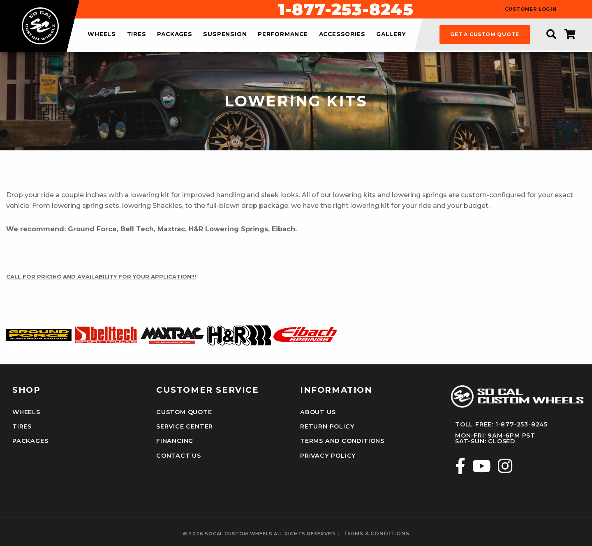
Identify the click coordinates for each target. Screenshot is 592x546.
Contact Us (178, 455)
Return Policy (327, 426)
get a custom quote (484, 34)
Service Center (184, 426)
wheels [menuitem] (102, 34)
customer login (531, 9)
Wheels (26, 412)
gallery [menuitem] (391, 34)
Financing (174, 441)
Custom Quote (184, 412)
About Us (317, 412)
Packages (30, 441)
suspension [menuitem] (225, 34)
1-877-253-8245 (346, 9)
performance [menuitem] (283, 34)
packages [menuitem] (174, 34)
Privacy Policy (328, 455)
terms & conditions (376, 533)
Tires (22, 426)
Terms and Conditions (342, 441)
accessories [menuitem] (342, 34)
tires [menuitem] (136, 34)
